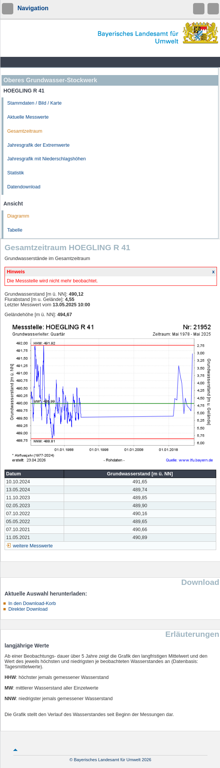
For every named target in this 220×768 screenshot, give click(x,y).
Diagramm (18, 216)
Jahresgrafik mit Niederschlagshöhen (46, 158)
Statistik (15, 173)
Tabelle (14, 230)
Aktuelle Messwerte (28, 117)
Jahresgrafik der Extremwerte (38, 145)
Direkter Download (28, 609)
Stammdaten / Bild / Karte (34, 103)
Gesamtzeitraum (24, 131)
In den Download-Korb (32, 603)
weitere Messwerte (33, 546)
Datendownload (24, 187)
